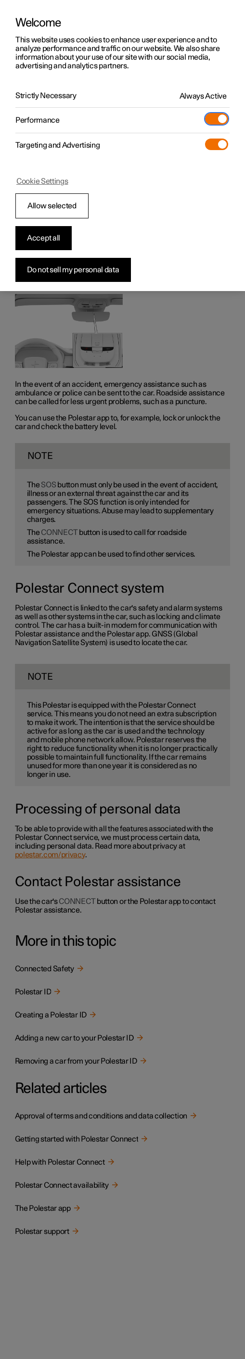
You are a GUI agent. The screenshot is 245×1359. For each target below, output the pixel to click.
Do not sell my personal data (73, 270)
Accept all (43, 238)
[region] (122, 145)
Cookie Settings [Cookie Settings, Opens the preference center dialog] (42, 181)
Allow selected (52, 206)
